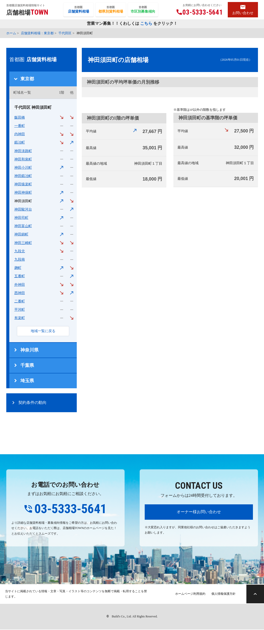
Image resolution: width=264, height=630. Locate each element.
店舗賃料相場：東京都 (37, 33)
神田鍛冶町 (23, 176)
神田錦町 (21, 234)
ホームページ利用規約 (188, 594)
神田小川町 (23, 167)
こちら (146, 24)
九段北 (19, 251)
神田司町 (21, 218)
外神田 (19, 285)
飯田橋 (19, 117)
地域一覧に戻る (43, 331)
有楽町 (19, 318)
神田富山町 (23, 226)
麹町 (17, 268)
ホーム (11, 33)
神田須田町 (23, 201)
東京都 (27, 78)
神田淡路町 (23, 151)
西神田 (19, 293)
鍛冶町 (19, 142)
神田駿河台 (23, 209)
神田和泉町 (23, 159)
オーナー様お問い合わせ (199, 512)
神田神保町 (23, 192)
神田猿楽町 (23, 184)
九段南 (19, 259)
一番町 (19, 126)
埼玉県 (27, 380)
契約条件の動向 (32, 402)
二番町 (19, 301)
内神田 (19, 134)
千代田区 (64, 33)
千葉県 (27, 365)
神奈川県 (29, 350)
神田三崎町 (23, 243)
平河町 (19, 309)
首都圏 (78, 10)
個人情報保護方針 (221, 594)
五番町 (19, 276)
